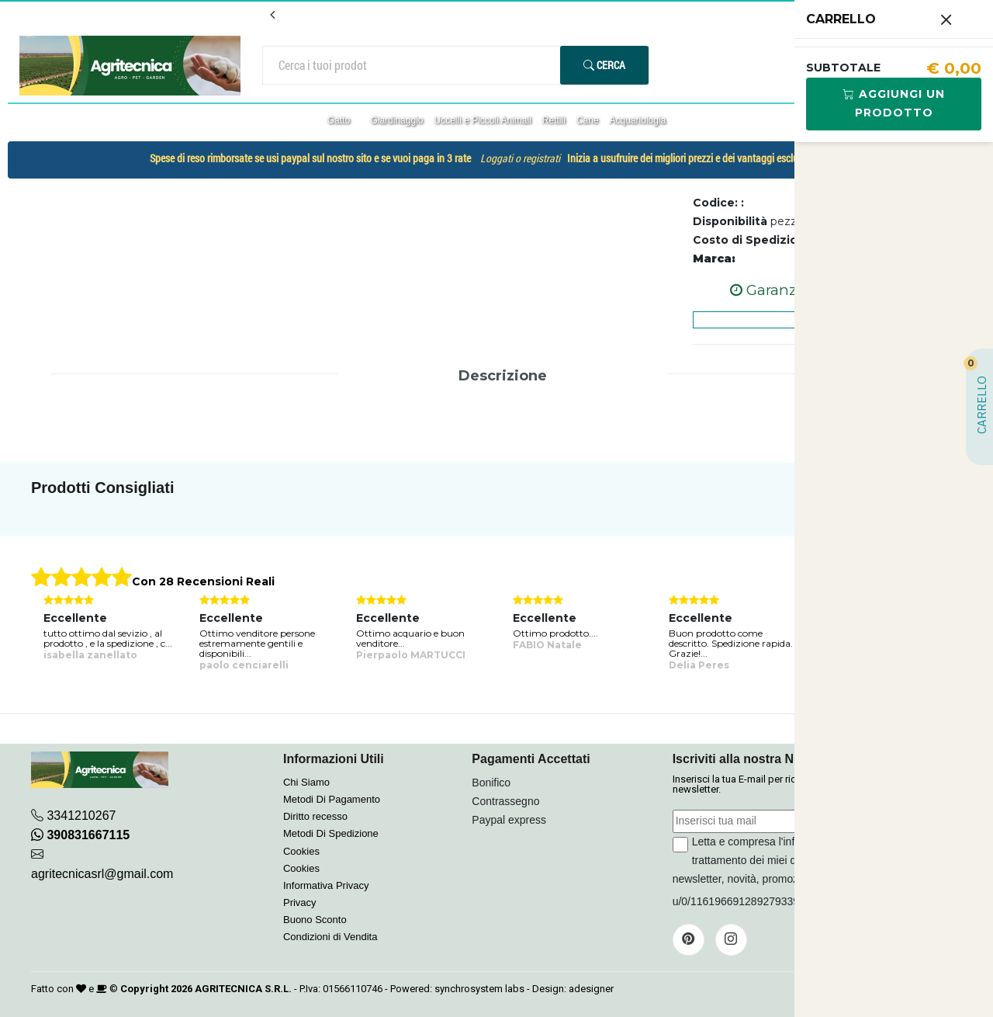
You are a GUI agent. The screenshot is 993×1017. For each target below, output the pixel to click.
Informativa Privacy (326, 885)
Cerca (604, 64)
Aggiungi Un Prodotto (894, 103)
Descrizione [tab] (502, 375)
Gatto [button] (340, 120)
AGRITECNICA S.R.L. (243, 988)
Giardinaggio (396, 120)
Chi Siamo (306, 782)
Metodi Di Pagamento (331, 799)
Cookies (301, 851)
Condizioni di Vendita (330, 936)
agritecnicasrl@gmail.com (102, 873)
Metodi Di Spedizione (331, 833)
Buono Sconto (315, 919)
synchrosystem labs (479, 988)
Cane (587, 120)
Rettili (554, 120)
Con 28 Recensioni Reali (203, 581)
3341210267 (81, 815)
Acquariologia (638, 120)
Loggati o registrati (520, 158)
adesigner (591, 988)
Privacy (300, 902)
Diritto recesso (315, 816)
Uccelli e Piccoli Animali (482, 120)
